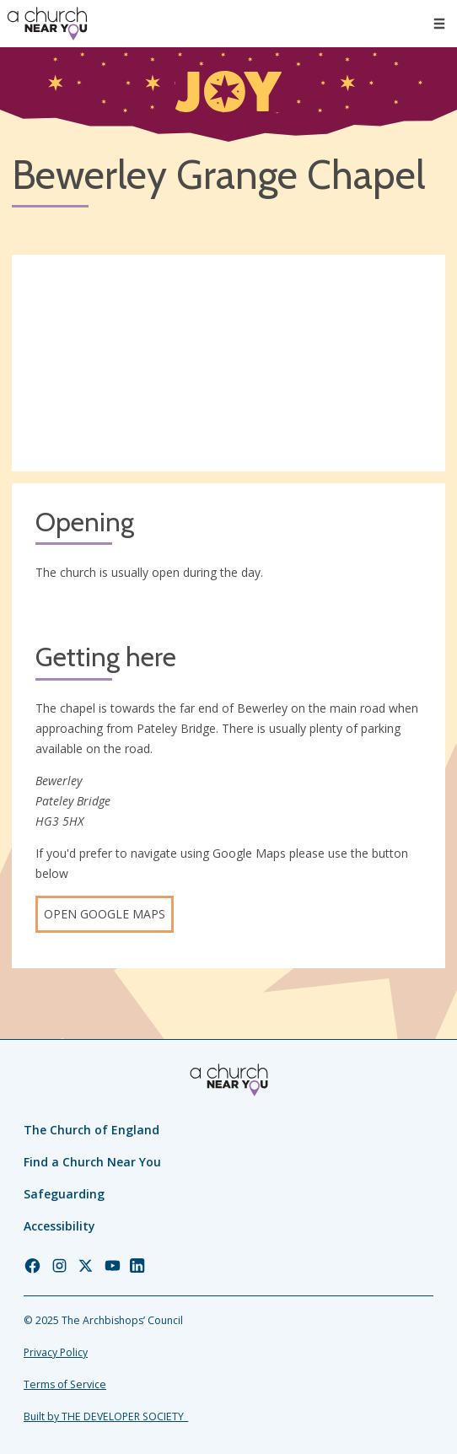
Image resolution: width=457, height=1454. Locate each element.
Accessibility (59, 1226)
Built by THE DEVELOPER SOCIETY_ (106, 1416)
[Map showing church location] (228, 363)
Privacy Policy (56, 1352)
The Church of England (91, 1130)
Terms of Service (65, 1384)
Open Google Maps (104, 914)
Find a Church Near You (92, 1162)
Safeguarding (64, 1194)
